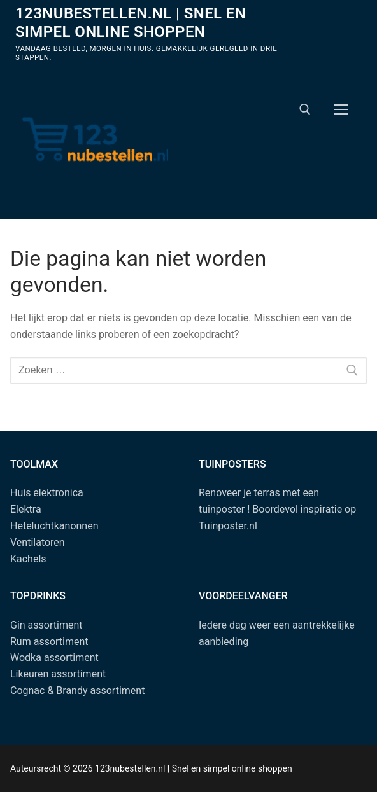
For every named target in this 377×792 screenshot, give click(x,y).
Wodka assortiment (54, 657)
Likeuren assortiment (58, 674)
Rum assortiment (49, 642)
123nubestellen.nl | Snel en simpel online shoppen (130, 22)
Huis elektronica (46, 493)
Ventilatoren (37, 542)
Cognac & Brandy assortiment (77, 690)
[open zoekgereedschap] (305, 109)
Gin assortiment (46, 625)
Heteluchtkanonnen (54, 526)
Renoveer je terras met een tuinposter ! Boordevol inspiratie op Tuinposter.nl (277, 509)
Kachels (28, 559)
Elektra (25, 509)
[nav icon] (341, 110)
